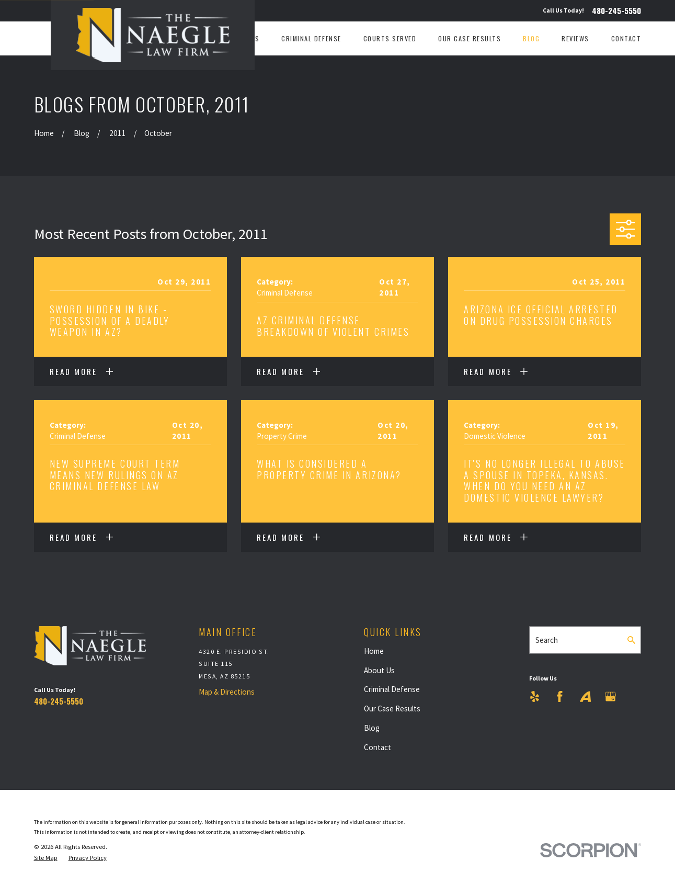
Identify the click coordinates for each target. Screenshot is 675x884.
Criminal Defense (392, 689)
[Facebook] (559, 696)
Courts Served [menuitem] (390, 38)
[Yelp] (534, 696)
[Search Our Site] (631, 640)
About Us (379, 670)
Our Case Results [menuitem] (469, 38)
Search (546, 640)
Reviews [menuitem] (575, 38)
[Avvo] (585, 696)
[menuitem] (46, 858)
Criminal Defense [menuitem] (311, 38)
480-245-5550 (616, 11)
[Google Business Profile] (610, 696)
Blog (372, 728)
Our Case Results (392, 708)
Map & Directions (227, 692)
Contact (377, 747)
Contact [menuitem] (626, 38)
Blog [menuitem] (531, 38)
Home (374, 651)
